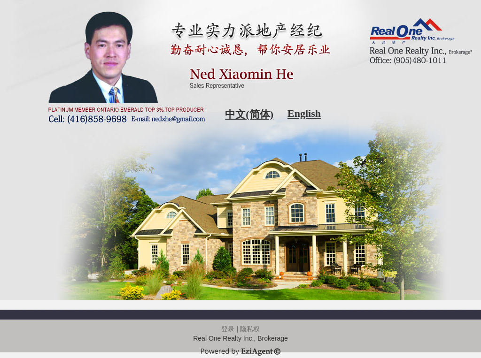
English (304, 113)
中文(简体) (249, 114)
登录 (227, 329)
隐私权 (250, 329)
